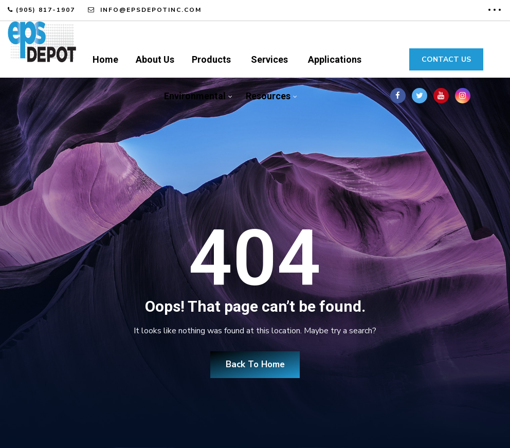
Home (105, 59)
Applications (334, 59)
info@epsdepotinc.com (150, 10)
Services (269, 59)
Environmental (195, 96)
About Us (155, 59)
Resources (268, 96)
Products (211, 59)
